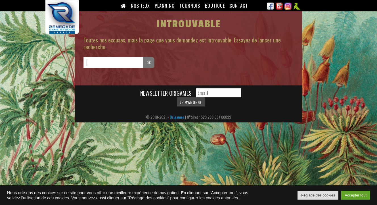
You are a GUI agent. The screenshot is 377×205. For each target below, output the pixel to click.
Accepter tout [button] (355, 195)
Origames (177, 117)
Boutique (215, 5)
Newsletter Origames (166, 93)
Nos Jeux (140, 5)
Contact (239, 5)
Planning (165, 5)
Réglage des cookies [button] (318, 195)
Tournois (189, 5)
